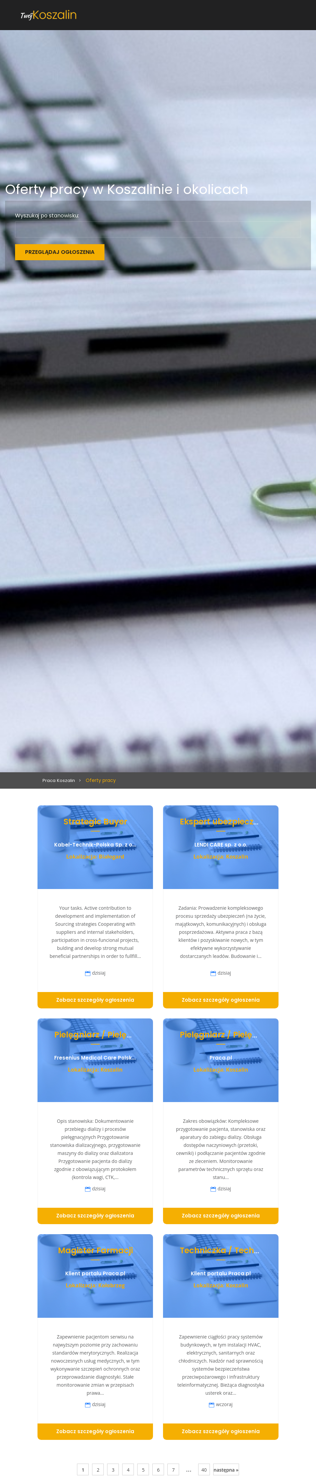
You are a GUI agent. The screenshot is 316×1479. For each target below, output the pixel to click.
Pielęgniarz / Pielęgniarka (232, 1034)
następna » (226, 1470)
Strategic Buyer (95, 821)
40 (204, 1470)
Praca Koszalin (59, 780)
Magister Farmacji (95, 1250)
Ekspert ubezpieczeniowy (231, 821)
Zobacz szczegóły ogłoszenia (95, 999)
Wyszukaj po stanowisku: (47, 215)
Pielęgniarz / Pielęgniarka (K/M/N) (125, 1034)
